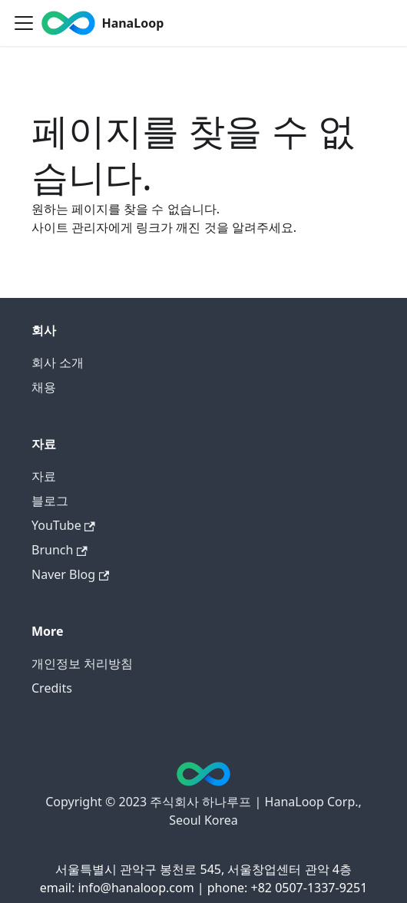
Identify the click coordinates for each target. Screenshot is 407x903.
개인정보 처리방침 (82, 663)
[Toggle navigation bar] (23, 23)
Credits (51, 688)
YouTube (63, 525)
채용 (43, 387)
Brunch (59, 549)
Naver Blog (70, 574)
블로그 (49, 500)
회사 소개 (57, 362)
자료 (43, 476)
